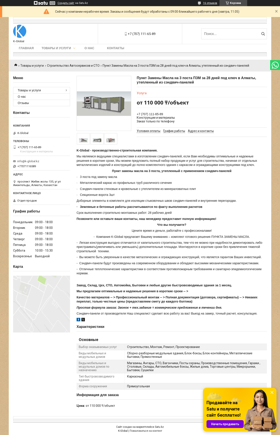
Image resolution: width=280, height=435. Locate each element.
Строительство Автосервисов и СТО (73, 65)
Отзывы (23, 103)
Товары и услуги (56, 48)
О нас (89, 48)
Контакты (115, 48)
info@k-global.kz (28, 161)
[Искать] (263, 33)
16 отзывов (210, 3)
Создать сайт (66, 3)
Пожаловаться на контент (146, 430)
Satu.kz (159, 426)
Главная (26, 48)
